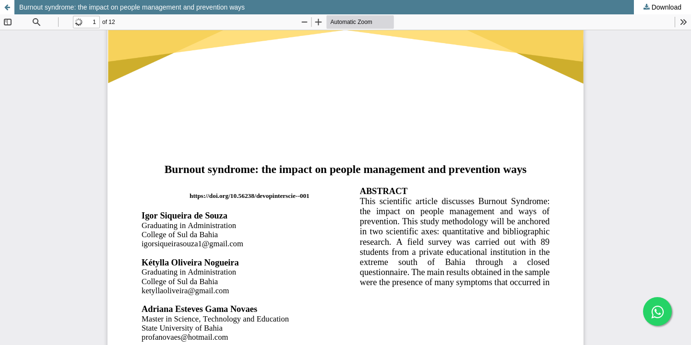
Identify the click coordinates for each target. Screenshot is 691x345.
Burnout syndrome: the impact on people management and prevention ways (132, 7)
